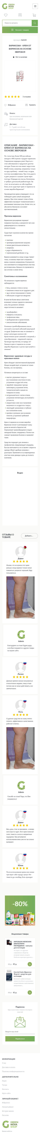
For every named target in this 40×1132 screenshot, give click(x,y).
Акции (4, 1081)
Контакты (5, 1089)
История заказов (8, 1111)
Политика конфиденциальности (13, 1071)
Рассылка (5, 1115)
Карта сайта (6, 1093)
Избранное (6, 1103)
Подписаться (20, 1039)
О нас (4, 1063)
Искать (35, 23)
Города (4, 1085)
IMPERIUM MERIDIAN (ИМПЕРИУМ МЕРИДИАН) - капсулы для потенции (23, 945)
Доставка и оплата (8, 1067)
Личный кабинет (8, 1107)
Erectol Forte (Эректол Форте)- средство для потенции (22, 974)
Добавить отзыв (30, 536)
